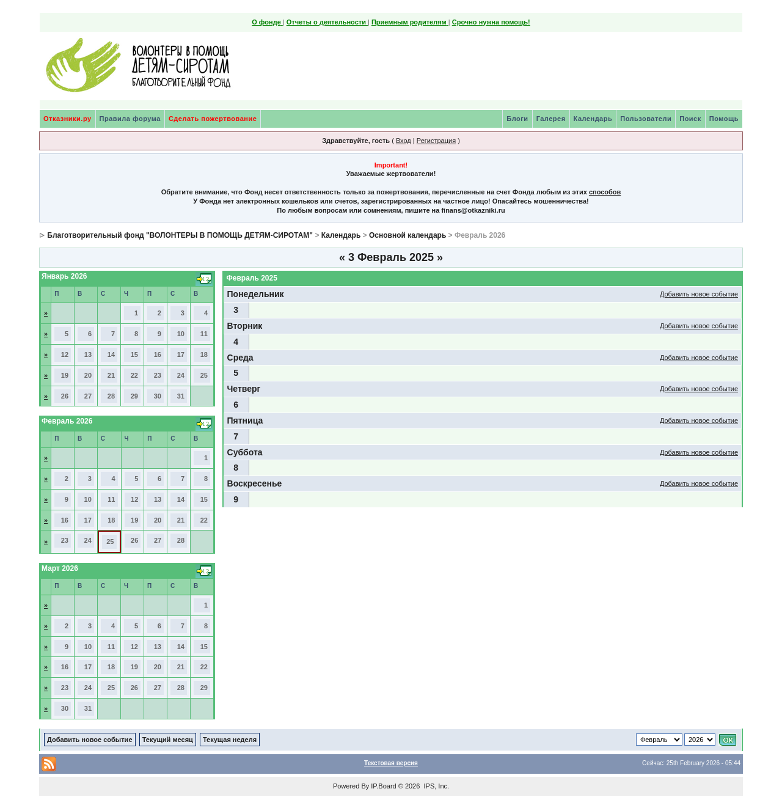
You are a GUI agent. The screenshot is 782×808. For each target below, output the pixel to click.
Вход (403, 140)
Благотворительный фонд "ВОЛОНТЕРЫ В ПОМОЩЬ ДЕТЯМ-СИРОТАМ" (180, 235)
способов (605, 192)
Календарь (593, 118)
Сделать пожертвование (213, 118)
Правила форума (130, 118)
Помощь (724, 118)
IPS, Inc (435, 786)
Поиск (690, 118)
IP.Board (383, 786)
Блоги (517, 118)
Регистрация (436, 140)
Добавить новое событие (699, 294)
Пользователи (645, 118)
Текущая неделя (230, 739)
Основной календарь (407, 235)
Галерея (551, 118)
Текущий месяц (167, 739)
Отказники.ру (67, 118)
